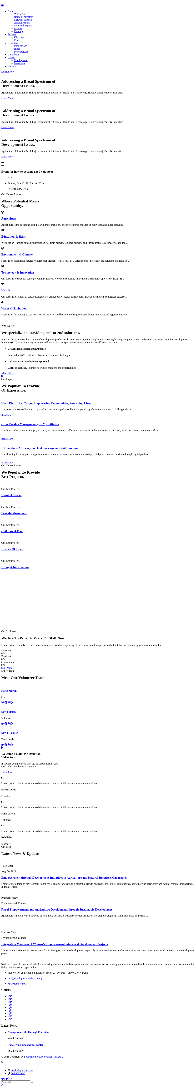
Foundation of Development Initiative (43, 1056)
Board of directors (23, 16)
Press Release (21, 51)
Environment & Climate (17, 254)
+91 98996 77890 (17, 983)
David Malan (8, 712)
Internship (19, 63)
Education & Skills (13, 236)
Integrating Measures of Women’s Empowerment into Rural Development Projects (54, 944)
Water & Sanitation (14, 308)
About (11, 11)
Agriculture (8, 218)
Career (11, 57)
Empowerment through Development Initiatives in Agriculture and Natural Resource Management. (65, 877)
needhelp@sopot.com (22, 1070)
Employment (21, 60)
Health (5, 290)
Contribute (13, 54)
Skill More (6, 668)
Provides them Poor (14, 513)
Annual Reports (22, 22)
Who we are (20, 14)
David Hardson (9, 732)
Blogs (17, 48)
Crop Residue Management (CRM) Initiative (30, 424)
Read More (7, 415)
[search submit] (31, 1082)
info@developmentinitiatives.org (25, 978)
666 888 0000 (18, 1073)
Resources (13, 43)
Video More (7, 772)
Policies (18, 28)
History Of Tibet (12, 549)
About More (7, 373)
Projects (12, 34)
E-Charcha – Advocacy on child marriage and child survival (40, 448)
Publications (20, 45)
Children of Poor (12, 531)
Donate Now (7, 71)
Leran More (7, 98)
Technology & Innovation (17, 272)
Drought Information (15, 567)
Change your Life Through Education (28, 1032)
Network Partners (23, 19)
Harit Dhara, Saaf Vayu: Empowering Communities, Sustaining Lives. (46, 403)
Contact (12, 66)
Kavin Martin (9, 690)
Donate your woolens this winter (25, 1045)
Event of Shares (11, 495)
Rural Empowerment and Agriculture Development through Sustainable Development (56, 909)
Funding (18, 31)
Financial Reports (23, 25)
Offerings (19, 37)
